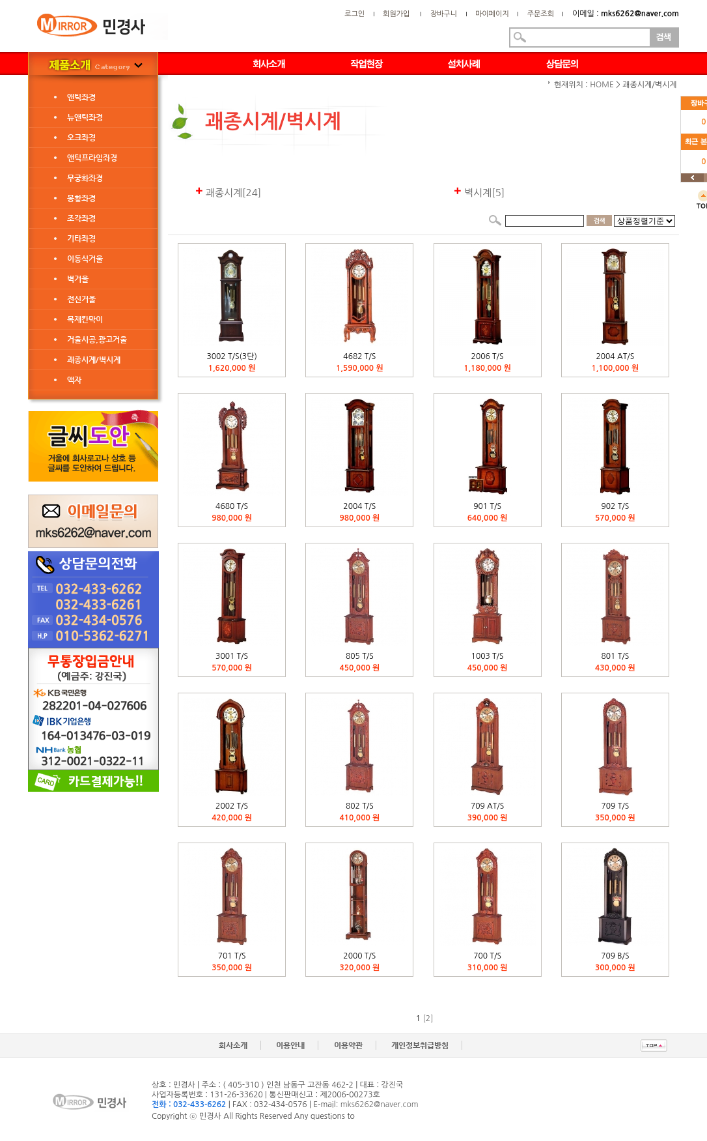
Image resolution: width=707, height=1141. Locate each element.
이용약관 (348, 1045)
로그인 (354, 14)
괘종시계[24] (228, 192)
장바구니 (443, 14)
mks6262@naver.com (379, 1104)
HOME (602, 85)
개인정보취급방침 (420, 1045)
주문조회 (540, 14)
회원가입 (396, 14)
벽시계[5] (479, 192)
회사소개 (233, 1045)
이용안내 (290, 1045)
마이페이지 (492, 14)
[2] (428, 1018)
